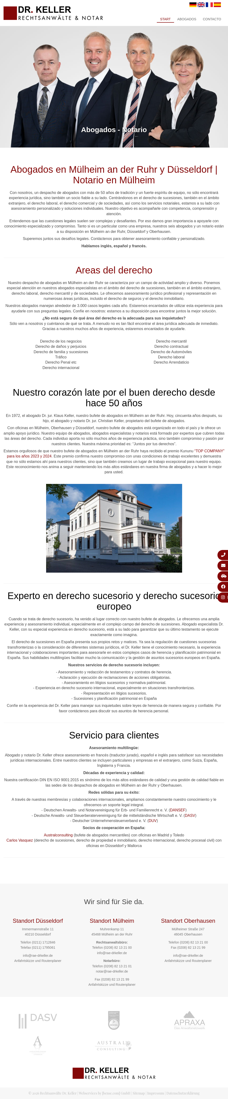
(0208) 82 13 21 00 (118, 947)
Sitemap (139, 1093)
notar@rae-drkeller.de (112, 971)
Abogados (186, 19)
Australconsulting (58, 835)
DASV (190, 816)
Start (165, 19)
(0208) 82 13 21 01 (118, 966)
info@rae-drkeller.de (38, 955)
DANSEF (177, 810)
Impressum (155, 1093)
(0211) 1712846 (43, 942)
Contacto (212, 19)
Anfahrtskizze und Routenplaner (37, 961)
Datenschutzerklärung (183, 1093)
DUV (153, 821)
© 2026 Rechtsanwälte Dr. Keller (52, 1093)
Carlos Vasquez (19, 840)
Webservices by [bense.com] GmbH (104, 1093)
